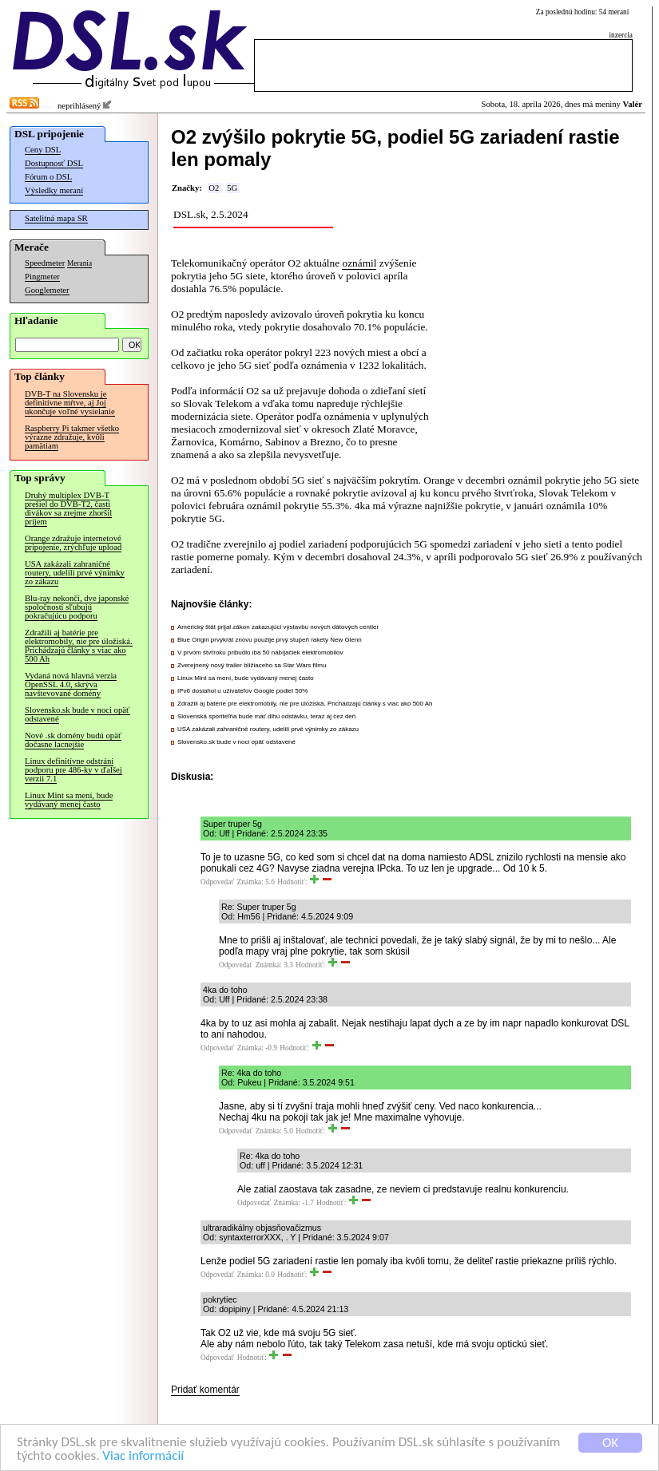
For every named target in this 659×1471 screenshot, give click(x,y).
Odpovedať (217, 882)
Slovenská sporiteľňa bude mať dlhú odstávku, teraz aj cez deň (266, 716)
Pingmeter (42, 276)
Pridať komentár (205, 1389)
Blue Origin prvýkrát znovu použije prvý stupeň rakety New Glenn (269, 639)
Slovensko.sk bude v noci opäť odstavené (77, 714)
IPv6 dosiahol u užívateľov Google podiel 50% (242, 690)
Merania (79, 263)
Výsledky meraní (54, 190)
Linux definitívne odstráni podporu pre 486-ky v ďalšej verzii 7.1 (73, 770)
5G (232, 188)
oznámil (359, 263)
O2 (213, 188)
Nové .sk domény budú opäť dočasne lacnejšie (73, 740)
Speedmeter (45, 263)
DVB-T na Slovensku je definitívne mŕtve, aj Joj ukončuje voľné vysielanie (70, 402)
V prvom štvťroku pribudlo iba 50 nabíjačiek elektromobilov (260, 652)
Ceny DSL (43, 149)
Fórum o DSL (48, 176)
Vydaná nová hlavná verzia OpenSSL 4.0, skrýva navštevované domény (71, 684)
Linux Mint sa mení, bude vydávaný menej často (69, 800)
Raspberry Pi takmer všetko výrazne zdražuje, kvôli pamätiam (72, 437)
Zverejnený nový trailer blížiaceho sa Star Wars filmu (251, 665)
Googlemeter (47, 290)
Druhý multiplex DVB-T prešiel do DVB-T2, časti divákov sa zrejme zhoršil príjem (68, 508)
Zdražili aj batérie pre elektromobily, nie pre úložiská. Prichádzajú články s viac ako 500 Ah (79, 645)
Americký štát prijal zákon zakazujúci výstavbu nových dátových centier (278, 627)
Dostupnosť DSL (54, 163)
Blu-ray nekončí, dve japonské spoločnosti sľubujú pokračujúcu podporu (77, 607)
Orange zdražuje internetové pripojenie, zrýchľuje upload (73, 543)
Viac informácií (143, 1457)
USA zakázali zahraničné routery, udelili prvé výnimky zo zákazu (75, 573)
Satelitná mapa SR (56, 218)
